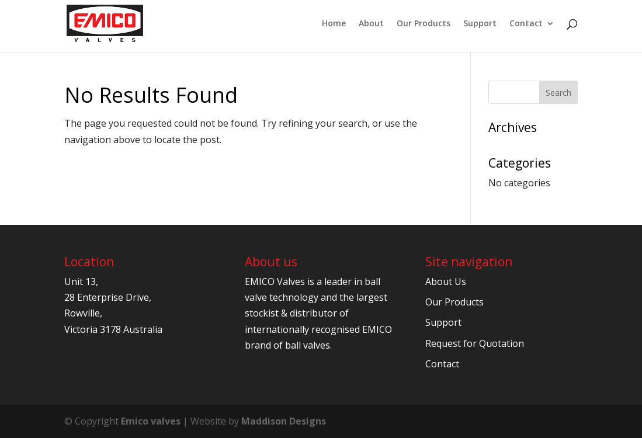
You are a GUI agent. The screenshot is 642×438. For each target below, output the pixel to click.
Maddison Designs (283, 421)
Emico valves (151, 421)
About (371, 24)
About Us (445, 281)
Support (480, 24)
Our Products (423, 24)
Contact (526, 24)
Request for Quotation (474, 343)
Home (334, 24)
